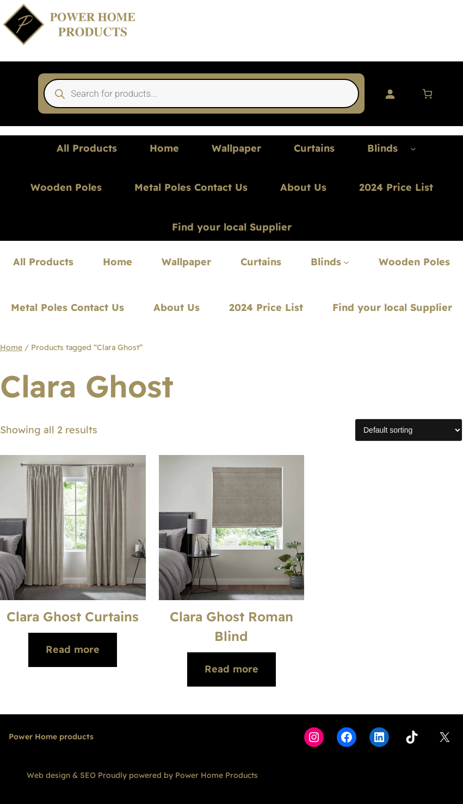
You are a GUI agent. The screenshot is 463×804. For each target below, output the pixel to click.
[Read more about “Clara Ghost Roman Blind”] (231, 669)
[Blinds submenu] (413, 149)
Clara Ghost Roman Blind (231, 626)
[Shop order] (408, 430)
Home (11, 347)
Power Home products (51, 736)
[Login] (390, 94)
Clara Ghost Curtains (73, 616)
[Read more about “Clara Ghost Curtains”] (72, 650)
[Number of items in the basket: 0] (427, 94)
